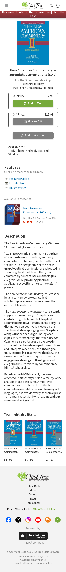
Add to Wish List (33, 135)
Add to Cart (33, 103)
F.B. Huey (38, 84)
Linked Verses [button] (17, 188)
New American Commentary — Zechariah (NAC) (13, 452)
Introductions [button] (18, 183)
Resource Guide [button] (19, 179)
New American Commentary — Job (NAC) (33, 452)
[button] (51, 6)
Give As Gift (33, 121)
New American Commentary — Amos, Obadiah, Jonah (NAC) (54, 454)
